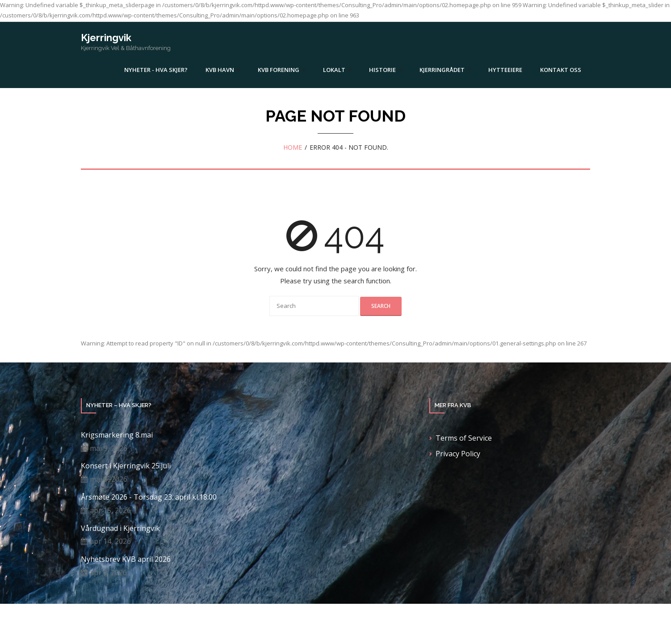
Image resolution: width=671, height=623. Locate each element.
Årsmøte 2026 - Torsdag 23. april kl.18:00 (149, 497)
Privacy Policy (458, 454)
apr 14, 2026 (110, 541)
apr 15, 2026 (110, 510)
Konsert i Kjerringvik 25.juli (126, 466)
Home (292, 147)
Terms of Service (464, 438)
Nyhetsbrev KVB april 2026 (126, 559)
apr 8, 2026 (108, 572)
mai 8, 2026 (108, 479)
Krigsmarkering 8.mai (117, 435)
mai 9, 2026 (108, 448)
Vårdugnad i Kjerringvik (120, 528)
